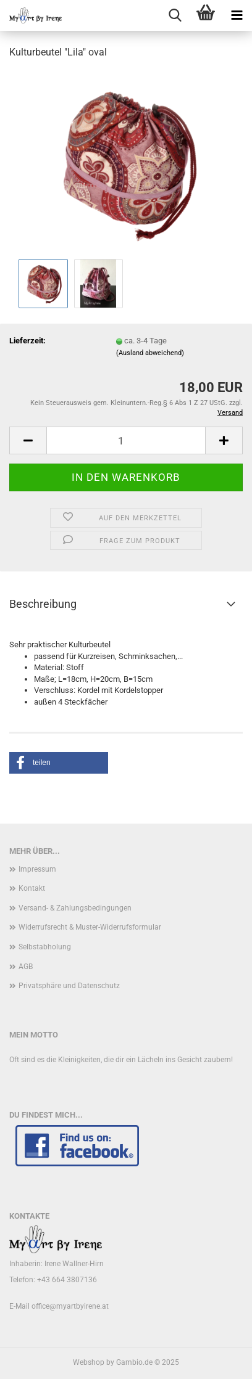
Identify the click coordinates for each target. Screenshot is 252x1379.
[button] (27, 440)
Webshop (88, 1362)
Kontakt (32, 888)
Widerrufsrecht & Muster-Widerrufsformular (90, 927)
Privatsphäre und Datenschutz (69, 985)
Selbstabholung (45, 947)
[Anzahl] (126, 440)
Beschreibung (43, 603)
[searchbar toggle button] (174, 15)
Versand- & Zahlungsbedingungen (75, 908)
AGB (26, 966)
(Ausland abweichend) (150, 353)
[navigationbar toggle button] (236, 15)
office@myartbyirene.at (70, 1306)
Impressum (37, 869)
